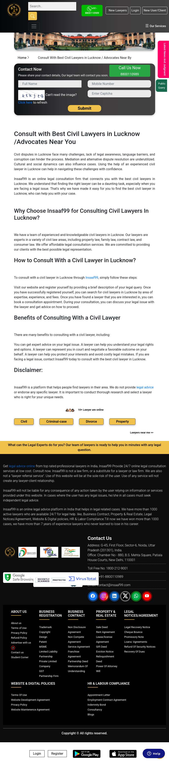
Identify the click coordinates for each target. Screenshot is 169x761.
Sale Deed (102, 627)
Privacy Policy (19, 632)
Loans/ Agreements (135, 641)
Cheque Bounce (133, 632)
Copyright (44, 632)
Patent (43, 641)
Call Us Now (130, 70)
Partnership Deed (78, 661)
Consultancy (95, 709)
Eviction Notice (104, 651)
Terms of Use (19, 627)
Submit (84, 108)
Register (57, 754)
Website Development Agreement (30, 699)
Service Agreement (79, 646)
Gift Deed (101, 646)
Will (98, 671)
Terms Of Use (19, 694)
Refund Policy (19, 637)
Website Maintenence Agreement (30, 709)
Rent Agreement (105, 632)
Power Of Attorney (106, 666)
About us (16, 623)
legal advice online (22, 466)
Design (43, 636)
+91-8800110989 (111, 577)
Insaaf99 (91, 278)
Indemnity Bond (97, 704)
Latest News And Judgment (164, 59)
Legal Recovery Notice (137, 627)
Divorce (91, 421)
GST (41, 671)
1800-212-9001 (117, 568)
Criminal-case (56, 421)
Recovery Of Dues (134, 651)
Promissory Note (134, 636)
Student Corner (19, 657)
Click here (25, 102)
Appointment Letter (99, 694)
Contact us (17, 652)
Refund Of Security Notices (140, 646)
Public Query (163, 85)
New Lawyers (117, 10)
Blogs (91, 714)
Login (135, 10)
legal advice (145, 387)
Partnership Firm (49, 676)
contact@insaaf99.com (114, 585)
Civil (24, 421)
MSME (43, 646)
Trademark (45, 627)
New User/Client (155, 10)
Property (122, 421)
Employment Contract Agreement (107, 699)
